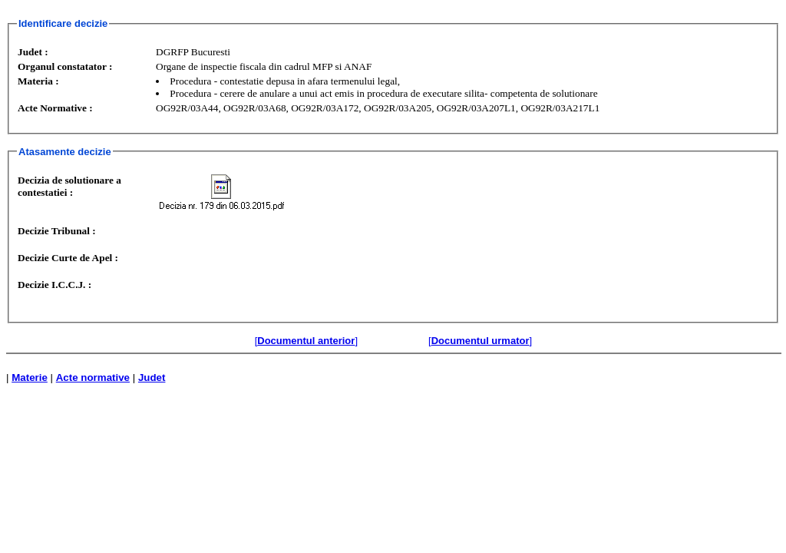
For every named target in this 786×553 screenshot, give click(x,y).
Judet (152, 377)
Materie (30, 377)
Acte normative (93, 377)
